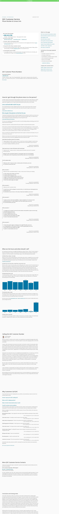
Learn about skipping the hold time (8, 119)
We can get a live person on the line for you (13, 113)
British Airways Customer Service (46, 70)
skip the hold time (19, 53)
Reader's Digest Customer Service (47, 67)
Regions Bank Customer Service (46, 69)
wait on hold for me (21, 298)
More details (4, 79)
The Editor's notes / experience (46, 45)
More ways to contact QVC (45, 47)
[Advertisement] (20, 62)
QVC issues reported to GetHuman (8, 445)
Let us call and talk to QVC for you (11, 104)
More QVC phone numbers (45, 39)
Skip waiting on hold (16, 39)
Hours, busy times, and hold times (47, 42)
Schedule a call (24, 39)
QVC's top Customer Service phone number (48, 34)
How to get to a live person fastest (47, 40)
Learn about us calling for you (7, 110)
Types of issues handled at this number (48, 44)
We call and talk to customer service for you (48, 35)
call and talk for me (13, 298)
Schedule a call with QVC (6, 261)
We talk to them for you (8, 39)
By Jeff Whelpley (8, 336)
